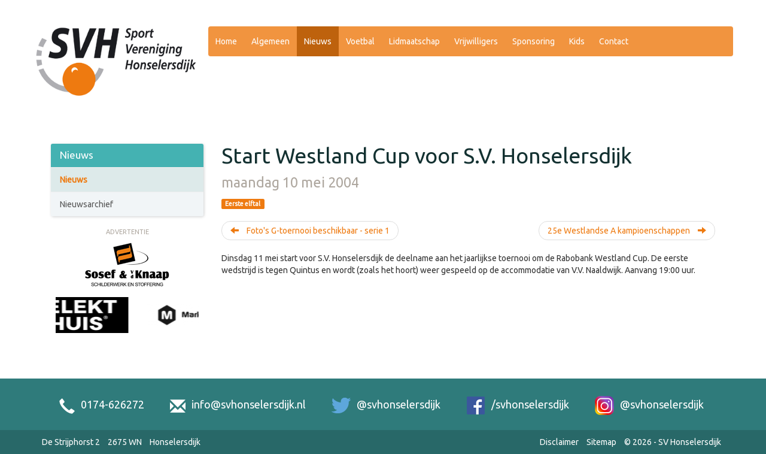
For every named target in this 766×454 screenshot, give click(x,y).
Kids (577, 41)
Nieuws (318, 41)
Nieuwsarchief (86, 204)
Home (226, 41)
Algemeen (270, 41)
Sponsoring (533, 41)
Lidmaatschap (414, 41)
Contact (613, 41)
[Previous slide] (61, 328)
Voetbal (360, 41)
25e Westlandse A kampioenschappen (627, 230)
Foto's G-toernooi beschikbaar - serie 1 (310, 230)
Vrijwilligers (476, 41)
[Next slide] (192, 328)
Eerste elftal (242, 203)
